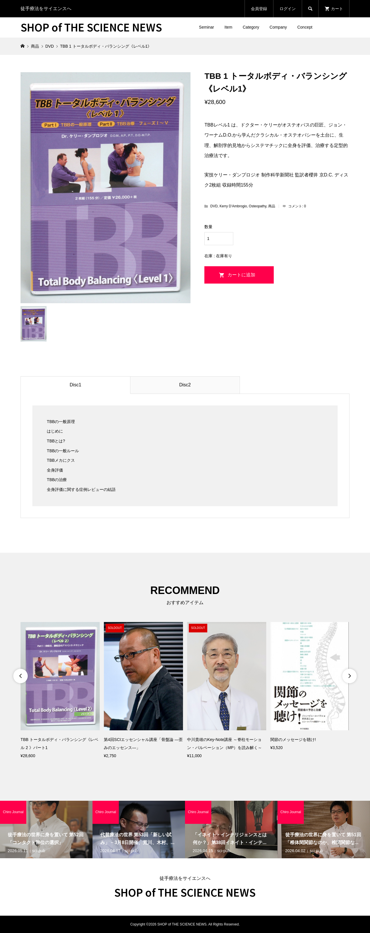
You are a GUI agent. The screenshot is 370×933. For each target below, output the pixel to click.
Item (228, 27)
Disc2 (185, 384)
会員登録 (259, 8)
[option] (60, 691)
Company (278, 27)
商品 (271, 206)
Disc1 (75, 384)
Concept (304, 27)
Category (251, 27)
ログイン (288, 8)
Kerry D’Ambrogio (233, 206)
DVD (213, 206)
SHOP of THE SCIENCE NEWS (91, 26)
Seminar (206, 27)
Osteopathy (257, 206)
